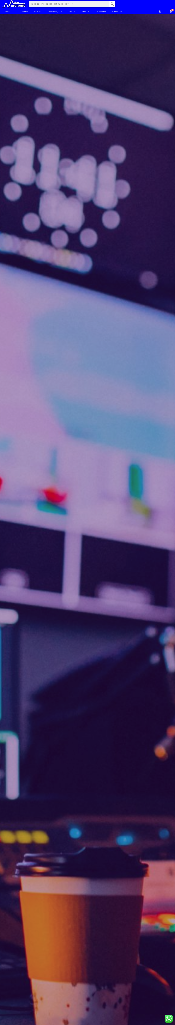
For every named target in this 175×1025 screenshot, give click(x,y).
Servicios (85, 11)
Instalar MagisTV (55, 11)
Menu (7, 11)
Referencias (117, 11)
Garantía (71, 11)
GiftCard (37, 11)
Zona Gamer (101, 11)
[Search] (112, 4)
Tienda (25, 11)
